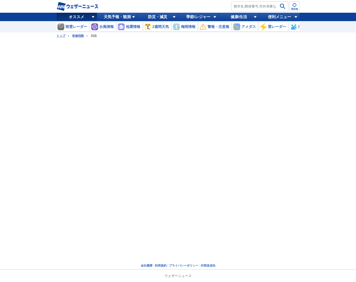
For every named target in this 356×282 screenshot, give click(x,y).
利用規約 (161, 265)
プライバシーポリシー (183, 265)
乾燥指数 (78, 35)
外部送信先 (208, 265)
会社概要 (147, 265)
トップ (61, 35)
